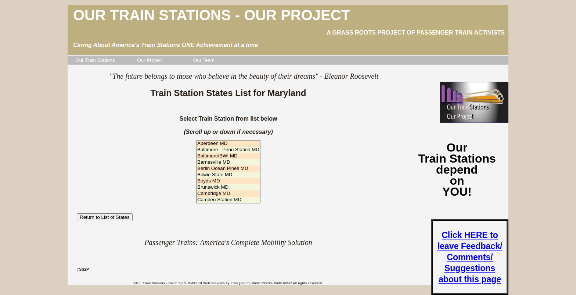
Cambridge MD (228, 194)
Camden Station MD (228, 200)
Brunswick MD (228, 187)
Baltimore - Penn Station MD (228, 150)
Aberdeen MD (228, 144)
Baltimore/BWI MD (228, 156)
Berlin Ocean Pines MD (228, 169)
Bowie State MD (228, 175)
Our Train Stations (95, 60)
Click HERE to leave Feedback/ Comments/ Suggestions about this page (470, 257)
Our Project (149, 60)
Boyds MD (228, 181)
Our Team (204, 60)
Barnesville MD (228, 162)
